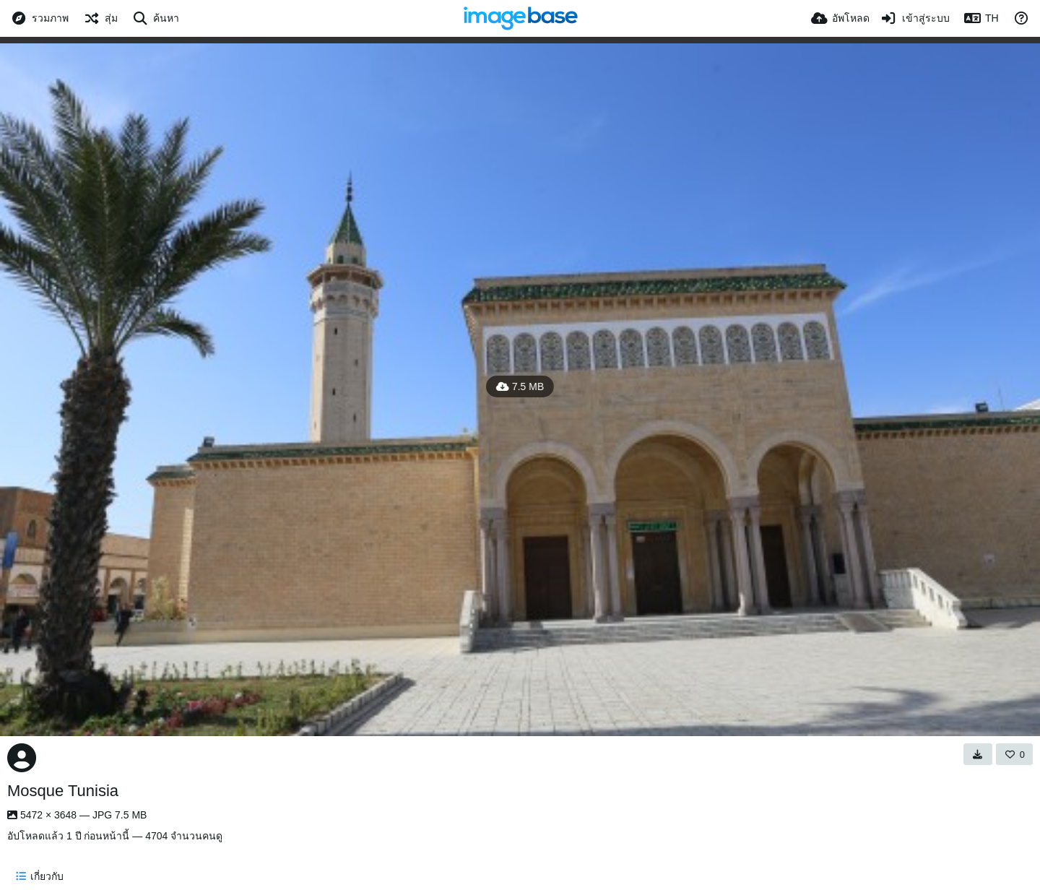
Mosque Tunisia (62, 791)
